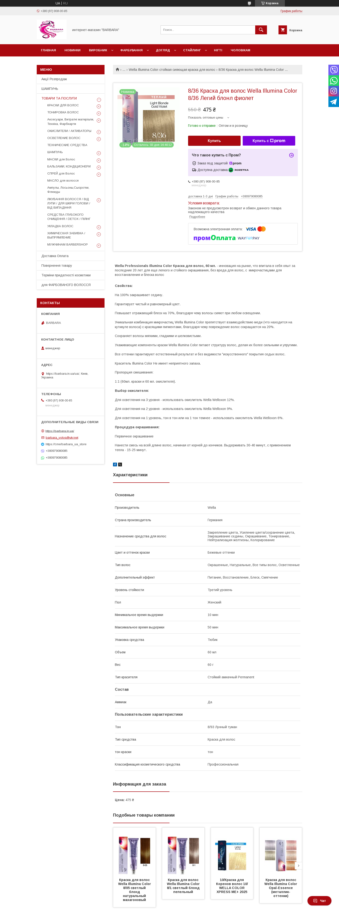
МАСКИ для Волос (61, 159)
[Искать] (261, 29)
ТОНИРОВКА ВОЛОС (63, 112)
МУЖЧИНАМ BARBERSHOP (67, 244)
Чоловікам (240, 50)
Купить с (269, 141)
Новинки (73, 50)
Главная (48, 50)
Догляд (163, 50)
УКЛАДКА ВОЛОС (60, 226)
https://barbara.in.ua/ (59, 431)
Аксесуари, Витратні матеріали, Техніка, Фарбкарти (70, 121)
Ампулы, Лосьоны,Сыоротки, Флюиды (68, 190)
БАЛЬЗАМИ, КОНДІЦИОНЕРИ (69, 166)
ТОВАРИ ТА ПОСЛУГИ (59, 98)
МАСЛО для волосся (63, 180)
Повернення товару (56, 265)
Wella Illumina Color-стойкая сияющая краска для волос (172, 69)
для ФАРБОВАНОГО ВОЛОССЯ (66, 285)
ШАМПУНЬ (49, 89)
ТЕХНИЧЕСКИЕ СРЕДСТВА (67, 145)
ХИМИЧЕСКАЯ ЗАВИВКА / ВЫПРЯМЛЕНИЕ (66, 235)
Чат (319, 901)
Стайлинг (192, 50)
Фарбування (131, 50)
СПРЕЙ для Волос (61, 173)
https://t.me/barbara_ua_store (66, 444)
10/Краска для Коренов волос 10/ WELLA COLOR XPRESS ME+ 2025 (232, 886)
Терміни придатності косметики (66, 275)
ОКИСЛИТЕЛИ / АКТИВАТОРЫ (69, 131)
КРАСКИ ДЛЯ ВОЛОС (63, 105)
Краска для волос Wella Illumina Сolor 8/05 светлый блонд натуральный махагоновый (135, 890)
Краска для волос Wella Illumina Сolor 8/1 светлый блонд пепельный (184, 886)
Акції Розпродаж (54, 79)
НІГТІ (218, 50)
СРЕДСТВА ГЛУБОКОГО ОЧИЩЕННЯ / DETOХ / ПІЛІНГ (69, 217)
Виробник (98, 50)
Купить (214, 141)
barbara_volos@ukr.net (62, 437)
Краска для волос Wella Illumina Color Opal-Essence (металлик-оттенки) (281, 888)
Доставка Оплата (55, 256)
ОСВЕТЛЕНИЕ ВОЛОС (64, 138)
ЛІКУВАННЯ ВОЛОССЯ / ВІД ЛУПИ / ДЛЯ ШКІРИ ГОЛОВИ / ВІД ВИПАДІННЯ (68, 203)
